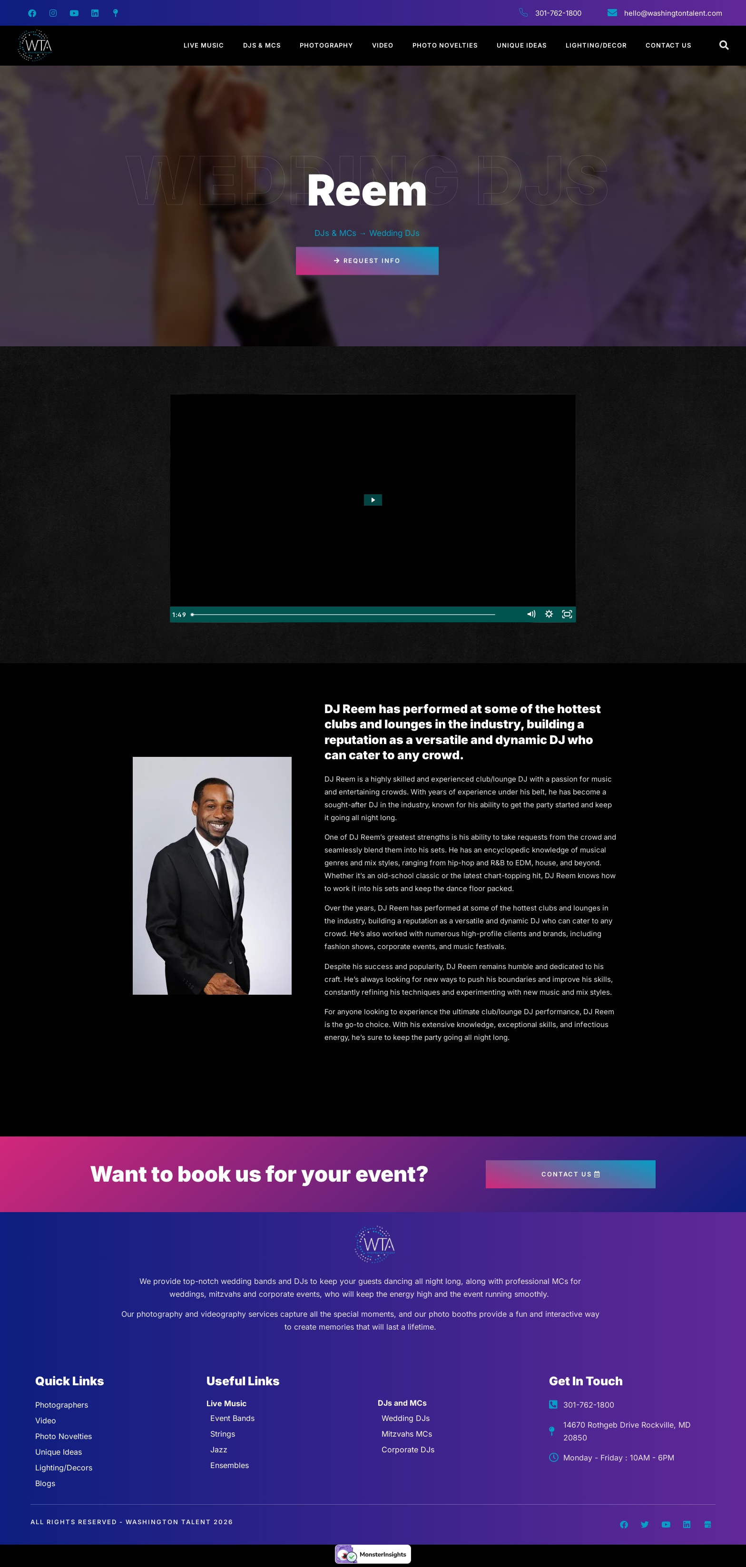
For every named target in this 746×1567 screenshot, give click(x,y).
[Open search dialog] (724, 45)
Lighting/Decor (596, 45)
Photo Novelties (445, 45)
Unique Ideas (522, 45)
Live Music (204, 45)
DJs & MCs (262, 45)
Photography (326, 45)
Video (382, 45)
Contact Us (668, 45)
